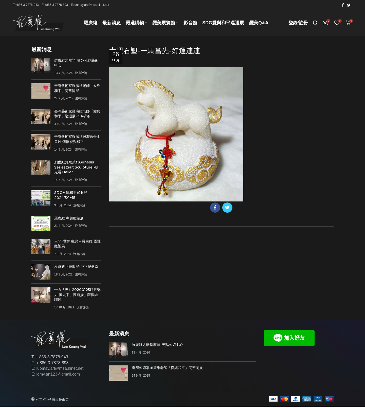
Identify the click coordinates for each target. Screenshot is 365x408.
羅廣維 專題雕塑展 (69, 219)
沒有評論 (81, 74)
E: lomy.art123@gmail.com (55, 375)
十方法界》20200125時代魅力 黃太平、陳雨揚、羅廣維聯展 (77, 296)
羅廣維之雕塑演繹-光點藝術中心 (157, 346)
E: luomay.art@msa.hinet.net (57, 369)
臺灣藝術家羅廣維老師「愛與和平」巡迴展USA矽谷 (77, 115)
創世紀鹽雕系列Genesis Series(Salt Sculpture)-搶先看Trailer (76, 168)
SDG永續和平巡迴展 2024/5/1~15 (70, 196)
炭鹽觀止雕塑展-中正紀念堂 (76, 268)
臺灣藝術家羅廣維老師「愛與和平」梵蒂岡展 (77, 89)
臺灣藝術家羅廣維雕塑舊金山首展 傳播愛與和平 (77, 140)
